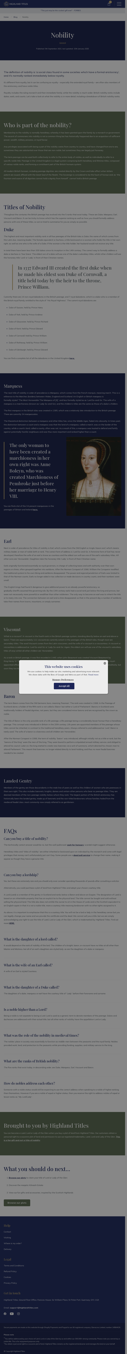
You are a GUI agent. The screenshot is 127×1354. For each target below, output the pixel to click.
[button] (63, 680)
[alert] (63, 677)
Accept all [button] (64, 686)
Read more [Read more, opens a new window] (93, 674)
